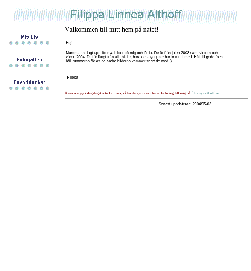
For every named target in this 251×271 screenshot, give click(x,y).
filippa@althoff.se (205, 93)
